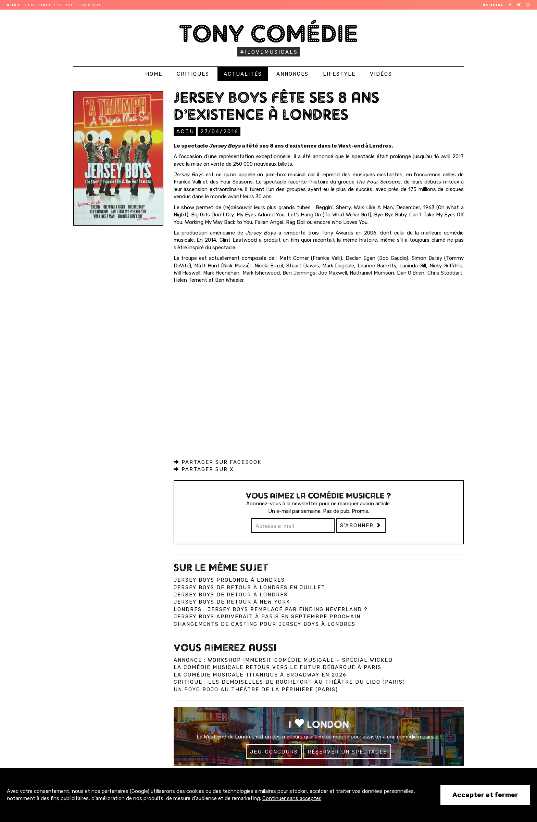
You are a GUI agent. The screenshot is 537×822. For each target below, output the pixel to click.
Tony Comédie (268, 33)
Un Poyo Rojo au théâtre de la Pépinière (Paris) (256, 689)
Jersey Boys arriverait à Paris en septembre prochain (267, 616)
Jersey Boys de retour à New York (232, 601)
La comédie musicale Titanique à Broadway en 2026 (260, 674)
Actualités (243, 74)
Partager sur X (204, 469)
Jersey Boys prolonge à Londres (229, 580)
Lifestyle (339, 74)
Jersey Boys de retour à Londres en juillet (249, 587)
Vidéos (381, 74)
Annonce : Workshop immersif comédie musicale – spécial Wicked (283, 660)
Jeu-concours (43, 5)
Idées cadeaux (83, 5)
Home (153, 74)
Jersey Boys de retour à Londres (231, 594)
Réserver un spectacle (347, 751)
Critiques (193, 74)
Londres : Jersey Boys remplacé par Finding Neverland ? (271, 609)
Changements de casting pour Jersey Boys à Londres (264, 624)
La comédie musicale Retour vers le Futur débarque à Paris (278, 667)
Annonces (292, 74)
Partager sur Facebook (217, 462)
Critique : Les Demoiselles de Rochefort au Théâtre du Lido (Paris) (289, 682)
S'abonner (361, 525)
